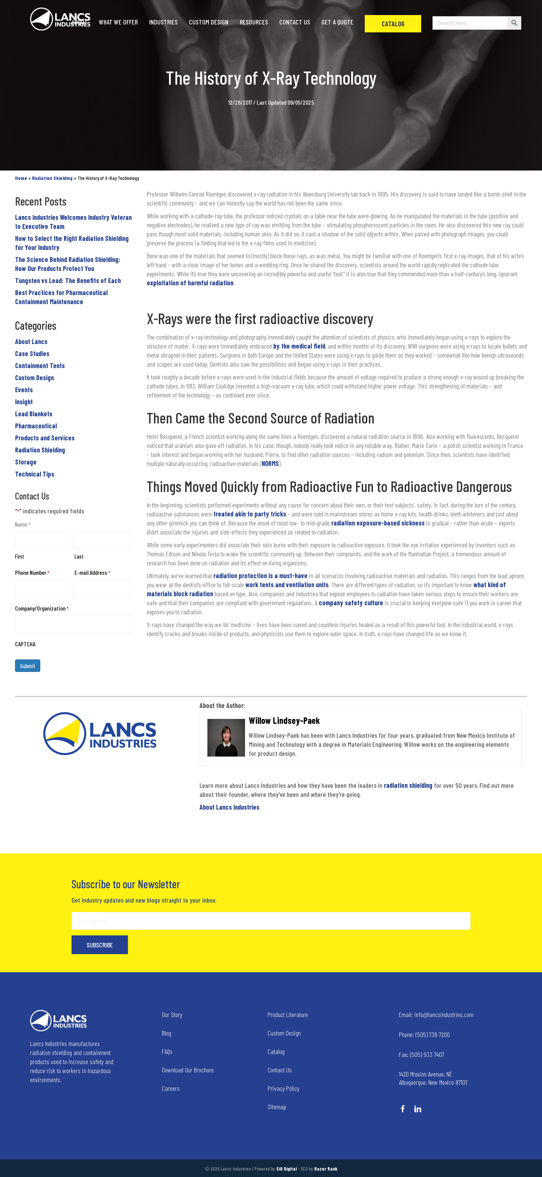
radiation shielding (408, 785)
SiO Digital (286, 1169)
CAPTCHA (25, 643)
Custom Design (34, 377)
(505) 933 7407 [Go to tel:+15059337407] (421, 1054)
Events (24, 389)
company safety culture (351, 602)
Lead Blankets (33, 414)
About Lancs (31, 341)
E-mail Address (92, 573)
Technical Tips (34, 474)
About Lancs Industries (229, 807)
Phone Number (32, 573)
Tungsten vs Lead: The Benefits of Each (68, 280)
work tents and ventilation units (287, 584)
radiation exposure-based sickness (378, 523)
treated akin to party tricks (250, 514)
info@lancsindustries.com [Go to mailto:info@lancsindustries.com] (436, 1014)
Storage (26, 462)
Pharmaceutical (36, 426)
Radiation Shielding (40, 450)
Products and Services (45, 438)
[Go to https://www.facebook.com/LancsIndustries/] (402, 1109)
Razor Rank (325, 1169)
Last (79, 556)
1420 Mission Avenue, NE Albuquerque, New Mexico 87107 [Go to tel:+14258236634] (433, 1078)
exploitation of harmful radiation (190, 283)
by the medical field (299, 346)
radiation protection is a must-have (260, 575)
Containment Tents (40, 365)
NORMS (270, 463)
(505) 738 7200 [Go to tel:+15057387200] (424, 1034)
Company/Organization (42, 608)
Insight (24, 401)
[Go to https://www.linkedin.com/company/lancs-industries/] (418, 1109)
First (19, 556)
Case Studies (32, 353)
